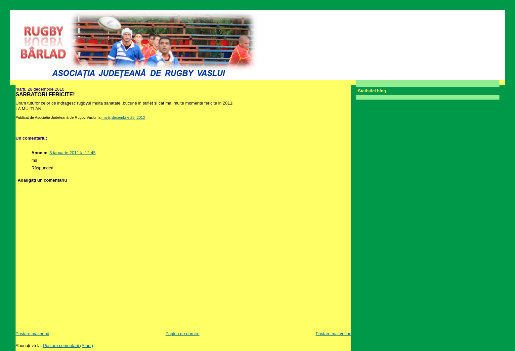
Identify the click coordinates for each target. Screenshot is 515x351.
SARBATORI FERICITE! (45, 94)
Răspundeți (42, 167)
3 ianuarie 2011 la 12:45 (72, 152)
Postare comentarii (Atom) (68, 345)
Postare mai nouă (32, 333)
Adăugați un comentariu (42, 180)
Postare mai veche (333, 333)
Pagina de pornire (182, 333)
